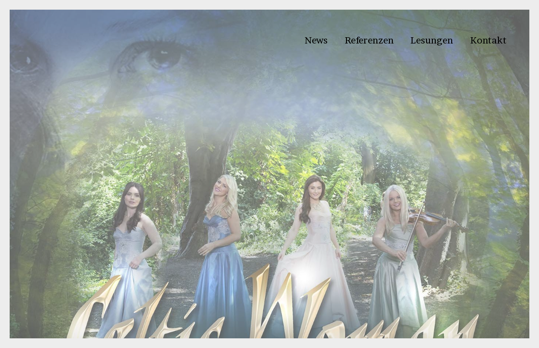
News (316, 40)
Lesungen (431, 40)
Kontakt (488, 40)
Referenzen (369, 40)
